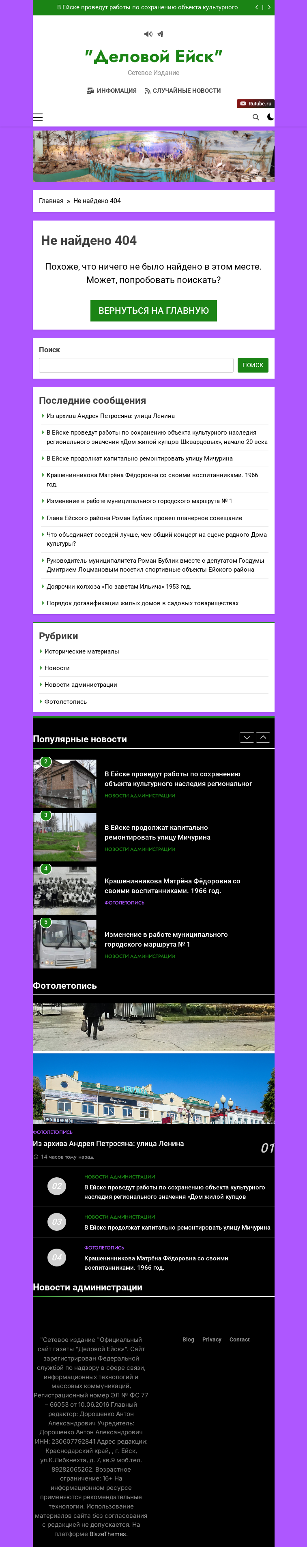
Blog (188, 1340)
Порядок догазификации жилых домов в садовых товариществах (142, 603)
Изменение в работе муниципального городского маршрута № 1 (139, 501)
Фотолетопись (66, 701)
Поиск (49, 349)
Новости (57, 668)
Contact (240, 1340)
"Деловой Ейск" (153, 56)
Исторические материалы (82, 651)
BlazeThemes (108, 1533)
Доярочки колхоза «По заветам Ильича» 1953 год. (119, 586)
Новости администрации (81, 685)
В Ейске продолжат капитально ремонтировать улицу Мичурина (140, 458)
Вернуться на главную (154, 311)
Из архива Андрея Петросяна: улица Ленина (111, 416)
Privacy (211, 1340)
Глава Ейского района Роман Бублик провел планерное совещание (144, 518)
